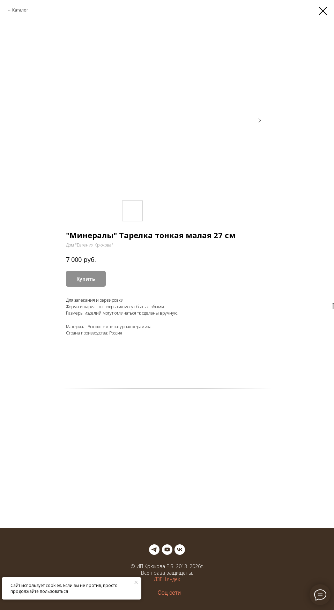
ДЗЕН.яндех (167, 579)
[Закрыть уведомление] (136, 582)
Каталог (20, 10)
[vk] (180, 549)
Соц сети (169, 593)
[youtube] (167, 549)
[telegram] (154, 549)
